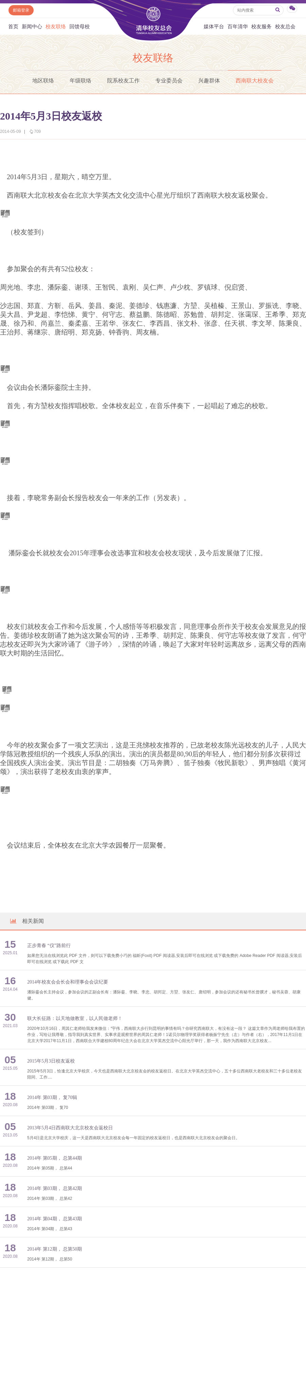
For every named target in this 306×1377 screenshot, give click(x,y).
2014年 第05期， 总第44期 (54, 1158)
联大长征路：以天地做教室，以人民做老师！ (74, 1018)
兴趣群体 (209, 80)
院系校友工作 (123, 80)
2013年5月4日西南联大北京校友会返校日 (70, 1127)
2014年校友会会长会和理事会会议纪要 (67, 982)
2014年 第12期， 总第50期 (54, 1249)
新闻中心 (32, 26)
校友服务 (261, 26)
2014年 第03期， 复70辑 (52, 1097)
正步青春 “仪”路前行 (49, 945)
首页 (13, 26)
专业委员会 (169, 80)
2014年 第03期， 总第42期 (54, 1188)
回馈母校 (79, 26)
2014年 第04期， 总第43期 (54, 1218)
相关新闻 (26, 921)
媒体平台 (214, 26)
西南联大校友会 (255, 80)
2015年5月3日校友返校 (51, 1061)
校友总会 (285, 26)
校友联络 (56, 26)
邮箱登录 (21, 10)
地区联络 (43, 80)
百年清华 (237, 26)
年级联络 (80, 80)
